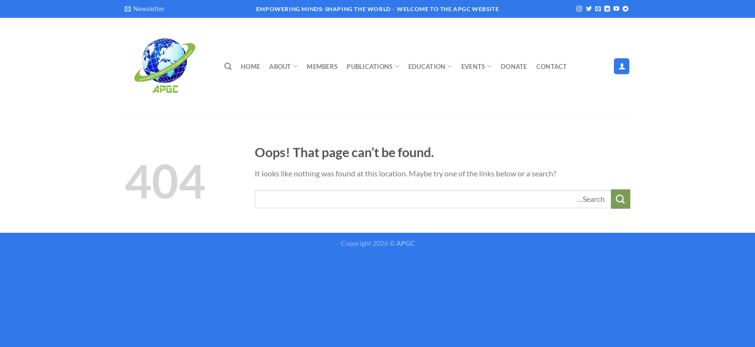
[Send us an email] (598, 9)
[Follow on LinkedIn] (607, 9)
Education (430, 66)
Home (250, 66)
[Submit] (620, 198)
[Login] (621, 66)
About (283, 66)
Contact (551, 66)
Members (322, 66)
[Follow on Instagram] (579, 9)
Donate (514, 66)
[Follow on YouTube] (616, 9)
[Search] (228, 66)
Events (476, 66)
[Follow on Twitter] (589, 9)
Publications (373, 66)
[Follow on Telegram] (625, 9)
